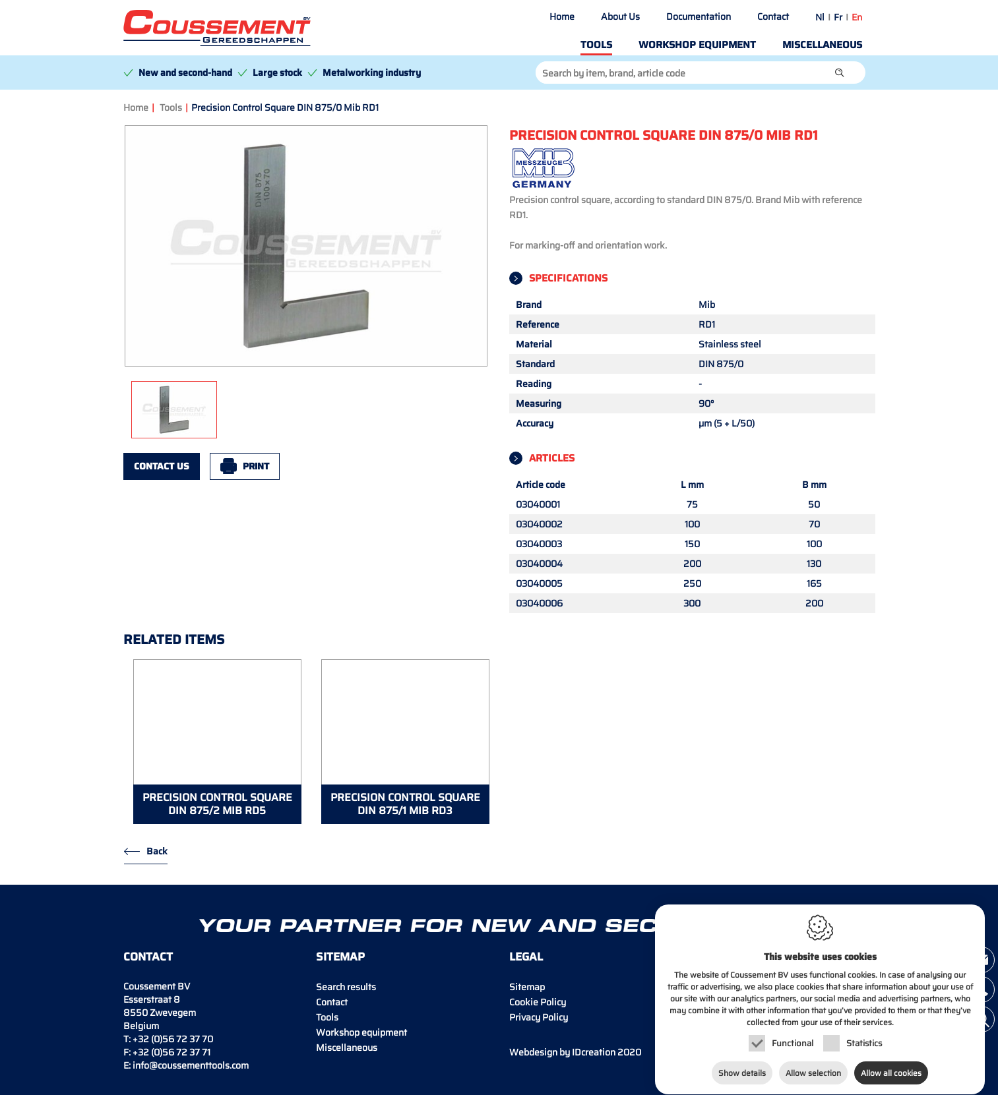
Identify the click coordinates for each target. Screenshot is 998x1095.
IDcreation (562, 1052)
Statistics (864, 1045)
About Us (620, 16)
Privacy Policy (538, 1017)
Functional (792, 1045)
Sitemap (527, 987)
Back (157, 851)
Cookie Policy (537, 1002)
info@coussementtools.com (191, 1065)
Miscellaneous (822, 45)
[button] (839, 72)
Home (562, 16)
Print (256, 466)
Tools (596, 45)
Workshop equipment (697, 45)
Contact (773, 16)
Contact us (161, 466)
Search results (346, 987)
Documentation (698, 16)
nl (820, 17)
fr (838, 17)
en (857, 17)
